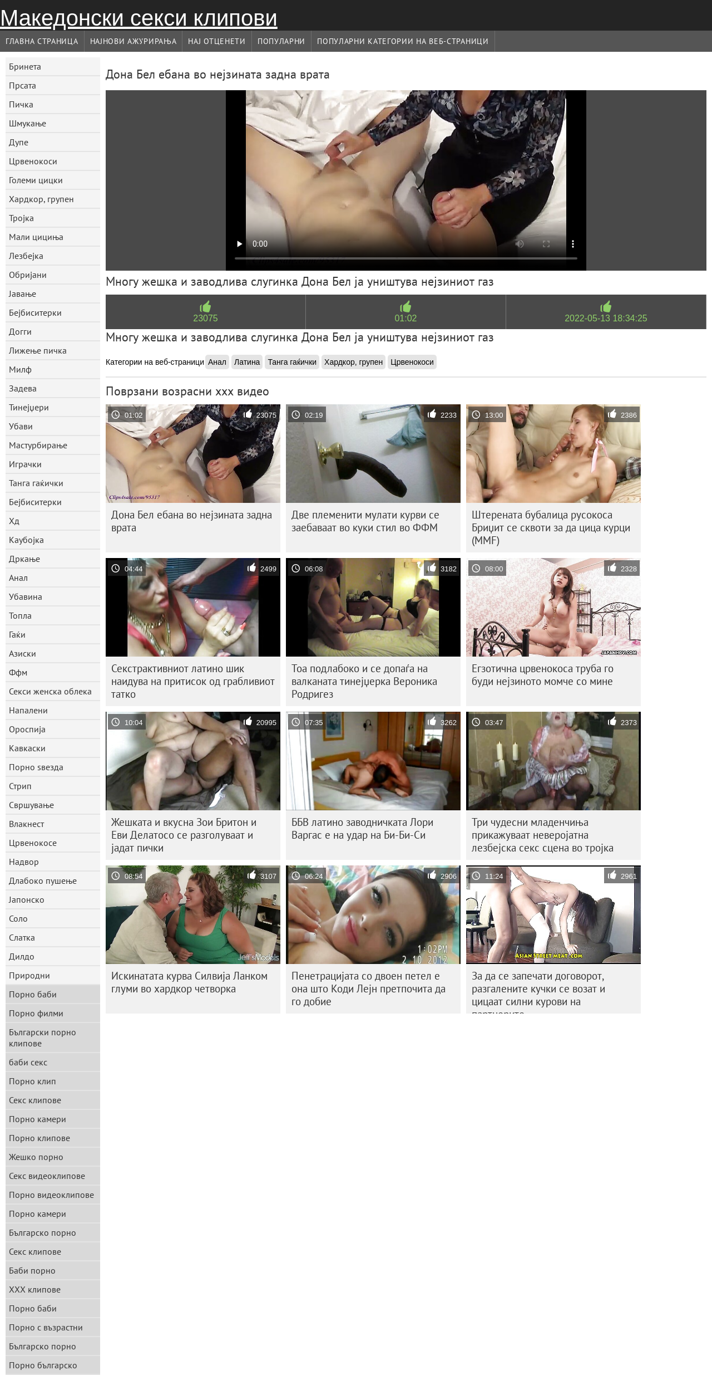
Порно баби (33, 994)
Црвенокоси (33, 161)
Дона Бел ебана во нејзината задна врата (191, 521)
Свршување (31, 804)
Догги (20, 331)
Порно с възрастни (46, 1327)
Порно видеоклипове (51, 1194)
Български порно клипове (42, 1037)
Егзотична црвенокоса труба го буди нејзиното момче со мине (543, 675)
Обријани (28, 274)
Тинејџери (29, 407)
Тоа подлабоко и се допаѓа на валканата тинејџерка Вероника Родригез (364, 681)
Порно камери (37, 1118)
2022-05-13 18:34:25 (606, 318)
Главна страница (42, 41)
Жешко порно (36, 1156)
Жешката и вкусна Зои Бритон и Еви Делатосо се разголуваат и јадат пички (183, 834)
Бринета (25, 66)
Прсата (22, 85)
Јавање (22, 293)
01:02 (405, 318)
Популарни (281, 41)
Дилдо (21, 956)
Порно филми (36, 1013)
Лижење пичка (38, 350)
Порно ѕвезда (36, 766)
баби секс (28, 1062)
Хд (14, 520)
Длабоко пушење (43, 880)
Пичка (21, 104)
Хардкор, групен (41, 198)
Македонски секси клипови (139, 18)
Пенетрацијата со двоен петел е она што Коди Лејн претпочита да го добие (368, 988)
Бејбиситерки (35, 312)
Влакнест (26, 823)
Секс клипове (35, 1099)
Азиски (22, 653)
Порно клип (32, 1081)
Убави (21, 426)
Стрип (20, 785)
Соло (18, 918)
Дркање (24, 558)
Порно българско (43, 1365)
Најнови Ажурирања (133, 41)
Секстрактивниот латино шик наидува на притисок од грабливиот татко (193, 681)
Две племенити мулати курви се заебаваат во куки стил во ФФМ (365, 521)
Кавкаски (27, 747)
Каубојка (26, 539)
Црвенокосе (33, 842)
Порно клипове (39, 1137)
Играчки (25, 463)
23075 (205, 318)
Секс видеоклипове (47, 1175)
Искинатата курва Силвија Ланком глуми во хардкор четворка (189, 982)
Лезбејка (26, 255)
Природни (29, 975)
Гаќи (17, 634)
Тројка (21, 217)
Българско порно (42, 1232)
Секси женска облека (50, 691)
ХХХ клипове (35, 1289)
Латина (247, 362)
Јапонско (26, 899)
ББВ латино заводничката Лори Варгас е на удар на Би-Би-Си (362, 828)
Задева (23, 388)
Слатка (22, 937)
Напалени (28, 710)
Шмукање (27, 123)
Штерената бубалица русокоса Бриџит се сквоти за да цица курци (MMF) (551, 527)
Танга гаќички (36, 482)
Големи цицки (36, 179)
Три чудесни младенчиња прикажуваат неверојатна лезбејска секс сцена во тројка (543, 834)
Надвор (24, 861)
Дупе (18, 142)
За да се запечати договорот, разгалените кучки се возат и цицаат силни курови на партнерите (538, 991)
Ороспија (27, 729)
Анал (18, 577)
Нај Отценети (216, 41)
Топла (20, 615)
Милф (20, 369)
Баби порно (32, 1270)
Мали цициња (36, 236)
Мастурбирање (38, 445)
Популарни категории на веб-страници (403, 41)
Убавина (25, 596)
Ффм (18, 672)
